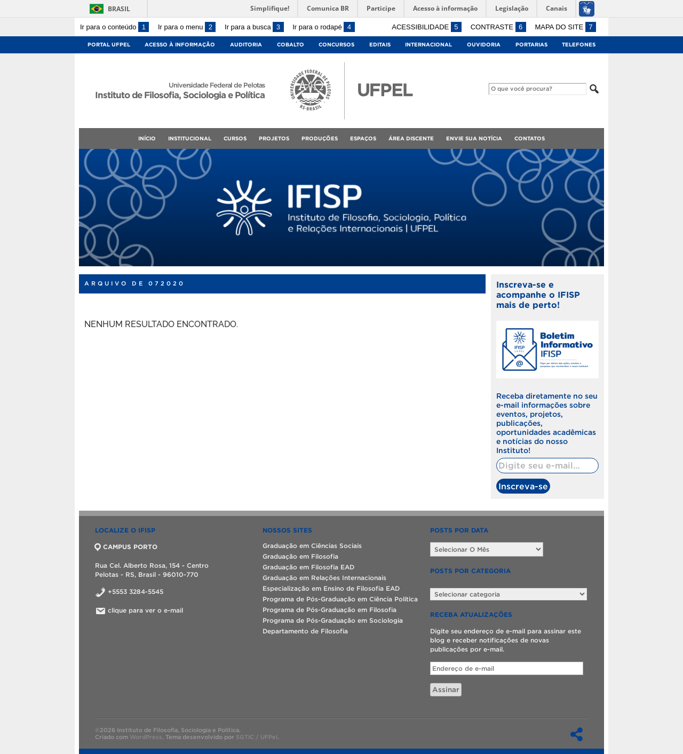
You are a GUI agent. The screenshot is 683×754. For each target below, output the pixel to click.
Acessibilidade (427, 27)
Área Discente (411, 138)
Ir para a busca (254, 27)
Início (147, 138)
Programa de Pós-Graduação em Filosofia (329, 609)
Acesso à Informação (180, 44)
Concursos (336, 44)
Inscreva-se (523, 486)
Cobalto (290, 44)
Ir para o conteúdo (114, 27)
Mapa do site (565, 27)
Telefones (578, 44)
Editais (380, 44)
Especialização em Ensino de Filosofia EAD (331, 588)
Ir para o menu (187, 27)
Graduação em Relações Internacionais (324, 577)
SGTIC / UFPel (256, 737)
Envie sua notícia (474, 138)
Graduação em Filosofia (300, 556)
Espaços (363, 138)
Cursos (235, 138)
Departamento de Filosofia (305, 631)
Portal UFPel (109, 44)
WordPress (146, 737)
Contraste (498, 27)
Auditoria (246, 44)
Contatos (529, 138)
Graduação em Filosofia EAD (308, 566)
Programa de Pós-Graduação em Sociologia (333, 620)
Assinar (445, 690)
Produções (319, 138)
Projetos (274, 138)
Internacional (428, 44)
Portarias (531, 44)
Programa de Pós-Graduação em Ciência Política (340, 599)
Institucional (189, 138)
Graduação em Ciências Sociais (312, 545)
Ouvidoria (484, 44)
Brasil (119, 8)
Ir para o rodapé (323, 27)
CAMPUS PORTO (126, 546)
